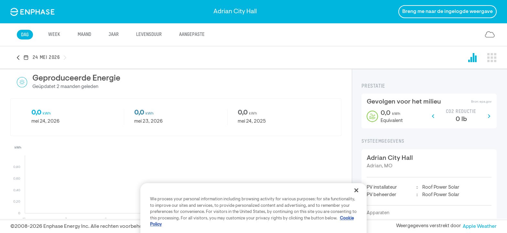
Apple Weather (480, 226)
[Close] (356, 216)
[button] (20, 58)
